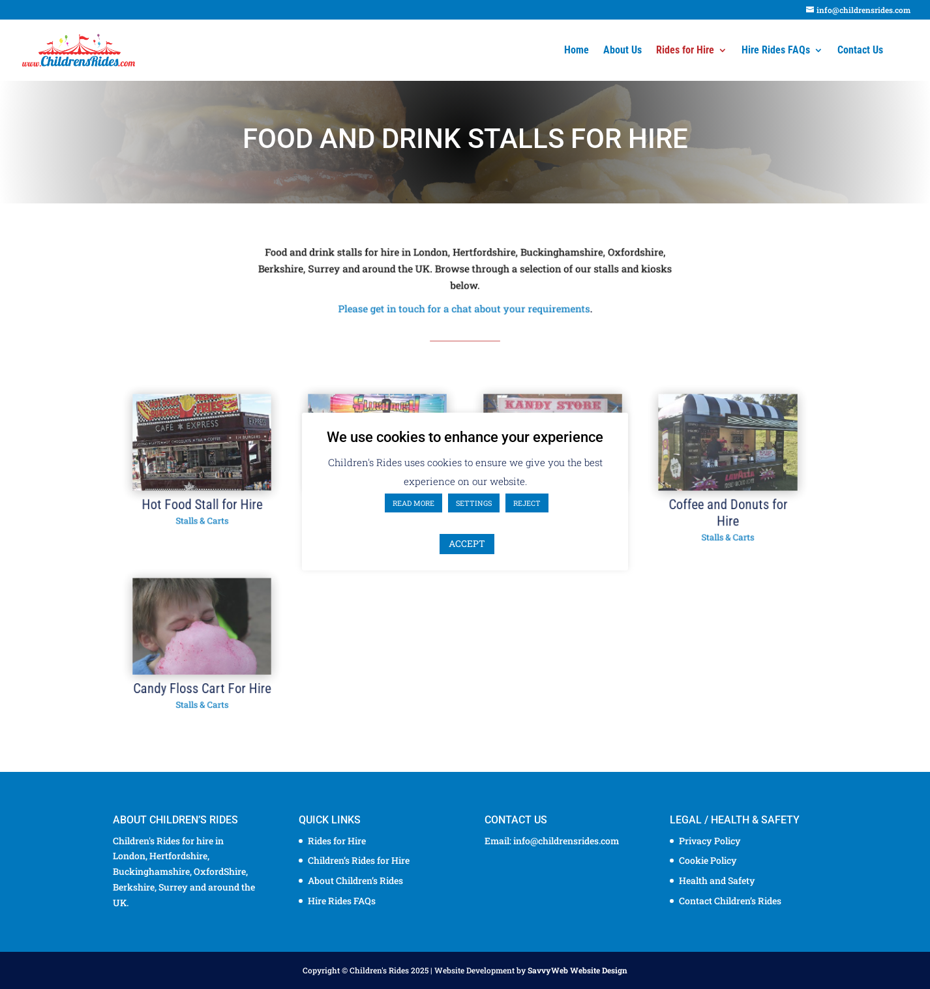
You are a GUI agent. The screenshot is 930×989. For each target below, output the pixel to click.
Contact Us (860, 51)
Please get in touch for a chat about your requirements (464, 307)
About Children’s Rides (355, 880)
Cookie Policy (708, 860)
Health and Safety (717, 880)
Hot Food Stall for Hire (222, 508)
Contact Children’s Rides (730, 900)
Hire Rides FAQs (776, 51)
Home (576, 51)
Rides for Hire (685, 51)
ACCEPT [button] (467, 543)
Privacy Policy (710, 840)
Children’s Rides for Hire (359, 860)
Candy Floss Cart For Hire (222, 679)
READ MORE (413, 503)
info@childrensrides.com (566, 840)
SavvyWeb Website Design (577, 970)
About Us (622, 51)
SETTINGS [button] (474, 503)
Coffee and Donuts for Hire (707, 516)
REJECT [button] (527, 503)
